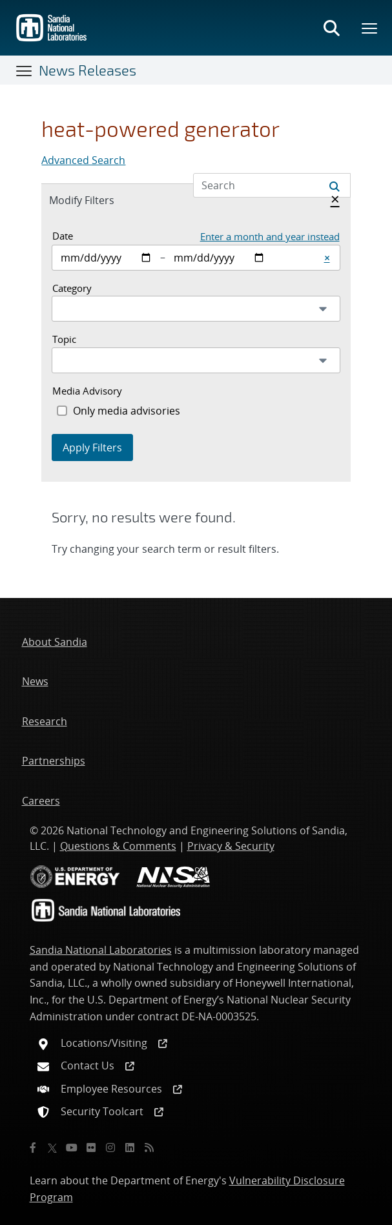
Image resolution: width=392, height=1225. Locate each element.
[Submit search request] (334, 185)
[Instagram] (110, 1147)
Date (62, 235)
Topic (64, 339)
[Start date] (106, 257)
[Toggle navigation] (24, 70)
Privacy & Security (230, 846)
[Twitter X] (52, 1147)
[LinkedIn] (129, 1147)
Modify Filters (95, 199)
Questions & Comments (118, 846)
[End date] (219, 257)
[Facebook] (33, 1147)
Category (72, 288)
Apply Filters (92, 447)
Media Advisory (87, 390)
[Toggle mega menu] (370, 28)
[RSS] (149, 1147)
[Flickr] (91, 1147)
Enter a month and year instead (270, 236)
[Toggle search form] (331, 28)
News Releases (87, 70)
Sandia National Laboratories (101, 950)
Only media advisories (126, 411)
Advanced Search (83, 160)
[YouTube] (71, 1147)
